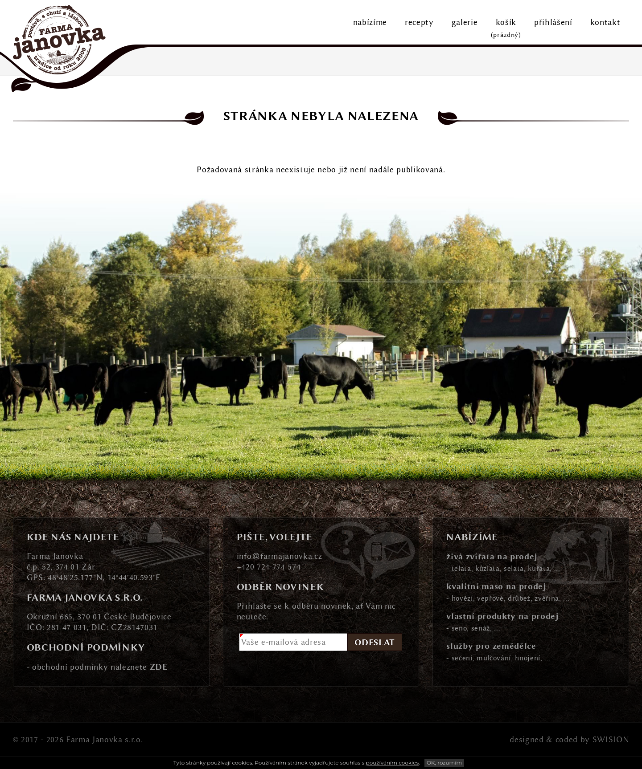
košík (506, 28)
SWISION (611, 740)
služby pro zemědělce (491, 645)
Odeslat (374, 641)
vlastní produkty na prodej (502, 615)
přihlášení (553, 22)
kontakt (605, 22)
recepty (419, 22)
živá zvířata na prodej (492, 555)
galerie (465, 22)
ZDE (159, 666)
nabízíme (370, 22)
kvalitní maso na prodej (496, 585)
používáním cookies (392, 762)
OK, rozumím (444, 762)
